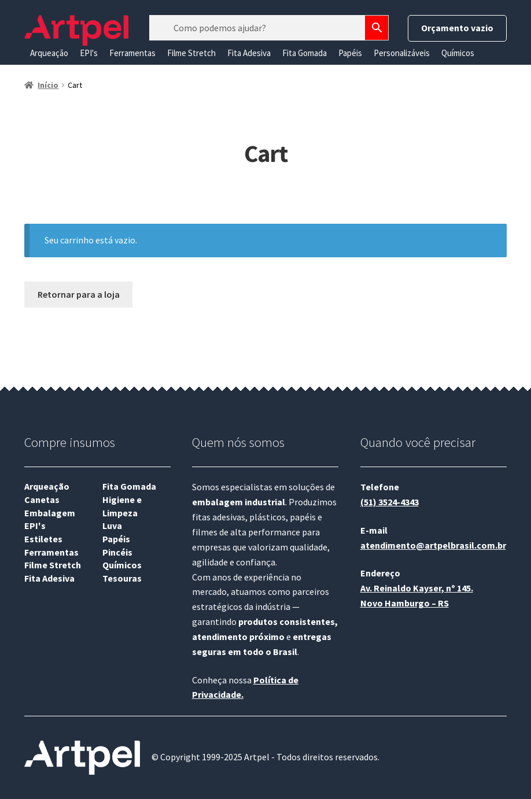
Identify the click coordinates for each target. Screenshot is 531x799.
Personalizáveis (402, 52)
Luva (112, 525)
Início (48, 85)
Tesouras (122, 578)
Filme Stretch (191, 52)
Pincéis (117, 552)
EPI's (89, 52)
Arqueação (49, 52)
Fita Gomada (304, 52)
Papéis (350, 52)
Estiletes (43, 539)
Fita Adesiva (249, 52)
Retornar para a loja (79, 294)
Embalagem (49, 513)
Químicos (457, 52)
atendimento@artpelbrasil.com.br (433, 545)
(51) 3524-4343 (389, 502)
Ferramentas (132, 52)
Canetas (42, 499)
